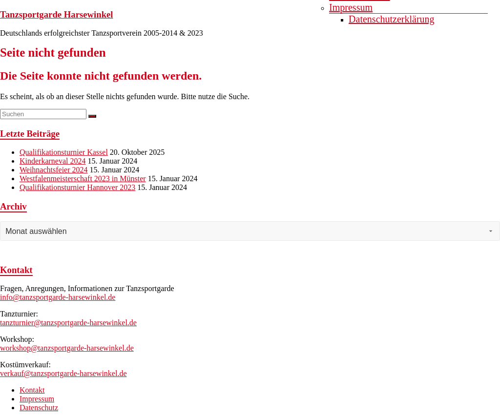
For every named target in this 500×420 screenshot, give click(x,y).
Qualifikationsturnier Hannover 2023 (77, 187)
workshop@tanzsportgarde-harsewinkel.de (67, 348)
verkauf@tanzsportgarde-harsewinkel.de (63, 373)
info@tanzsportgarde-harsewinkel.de (57, 297)
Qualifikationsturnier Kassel (64, 152)
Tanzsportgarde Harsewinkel (56, 14)
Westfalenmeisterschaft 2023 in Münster (83, 178)
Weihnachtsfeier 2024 (54, 170)
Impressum (351, 7)
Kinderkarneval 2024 (53, 161)
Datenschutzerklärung (391, 19)
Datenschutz (39, 407)
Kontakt (32, 390)
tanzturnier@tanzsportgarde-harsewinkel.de (68, 322)
